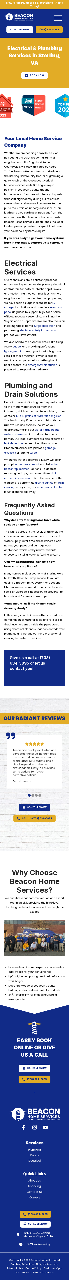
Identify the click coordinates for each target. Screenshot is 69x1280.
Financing (34, 1186)
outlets (17, 346)
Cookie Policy (33, 1268)
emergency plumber (50, 487)
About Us (34, 1180)
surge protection (44, 326)
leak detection (13, 443)
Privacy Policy (15, 1268)
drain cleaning (44, 483)
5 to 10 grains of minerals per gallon (38, 416)
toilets (34, 453)
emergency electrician (42, 365)
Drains (34, 1155)
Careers (34, 1197)
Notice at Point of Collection (38, 1272)
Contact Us (35, 1192)
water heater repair (27, 464)
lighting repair (13, 351)
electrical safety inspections (38, 330)
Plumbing (34, 1149)
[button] (58, 18)
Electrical (35, 1161)
